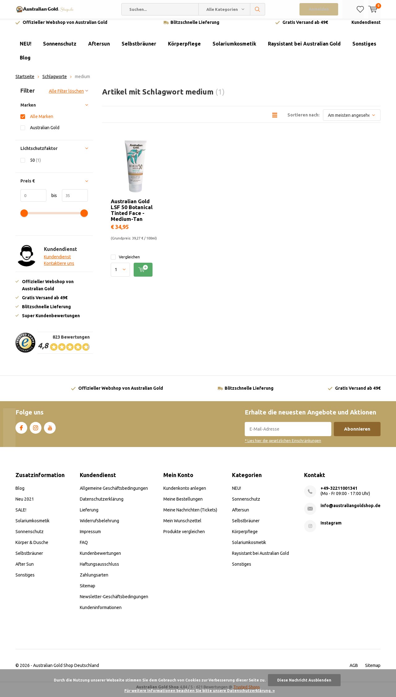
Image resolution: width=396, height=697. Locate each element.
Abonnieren (357, 433)
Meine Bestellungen (183, 503)
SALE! (20, 514)
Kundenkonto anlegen (184, 492)
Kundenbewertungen (100, 557)
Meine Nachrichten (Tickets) (190, 514)
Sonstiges (364, 48)
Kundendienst (366, 26)
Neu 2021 (24, 503)
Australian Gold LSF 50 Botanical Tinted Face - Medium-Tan (132, 214)
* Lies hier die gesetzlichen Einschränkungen (283, 445)
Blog (25, 62)
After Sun (24, 568)
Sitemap (87, 590)
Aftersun (99, 48)
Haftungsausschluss (99, 568)
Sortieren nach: (303, 119)
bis (51, 200)
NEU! (25, 48)
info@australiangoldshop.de (351, 510)
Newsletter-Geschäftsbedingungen (114, 601)
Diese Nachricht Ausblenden (304, 680)
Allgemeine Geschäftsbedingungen (114, 492)
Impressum (90, 536)
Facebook (21, 431)
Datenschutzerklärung (101, 503)
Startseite (24, 81)
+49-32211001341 (339, 492)
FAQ (84, 547)
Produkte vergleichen (184, 536)
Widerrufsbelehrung (99, 525)
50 (35, 164)
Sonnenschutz (59, 48)
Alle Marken (41, 121)
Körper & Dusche (31, 547)
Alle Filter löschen (66, 95)
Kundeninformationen (101, 612)
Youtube (50, 431)
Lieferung (89, 514)
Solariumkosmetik (234, 48)
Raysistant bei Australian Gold (304, 48)
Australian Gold (44, 132)
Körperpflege (184, 48)
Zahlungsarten (94, 579)
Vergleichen (125, 261)
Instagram (35, 431)
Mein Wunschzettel (182, 525)
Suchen (257, 9)
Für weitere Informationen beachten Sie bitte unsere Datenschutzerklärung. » (199, 691)
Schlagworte (54, 81)
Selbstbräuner (139, 48)
